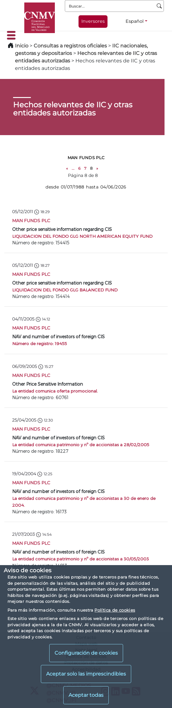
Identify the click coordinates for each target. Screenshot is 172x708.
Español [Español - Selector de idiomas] (135, 21)
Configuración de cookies (86, 653)
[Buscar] (159, 6)
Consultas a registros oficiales (70, 46)
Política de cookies (114, 610)
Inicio (21, 46)
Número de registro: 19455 (39, 343)
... (73, 168)
